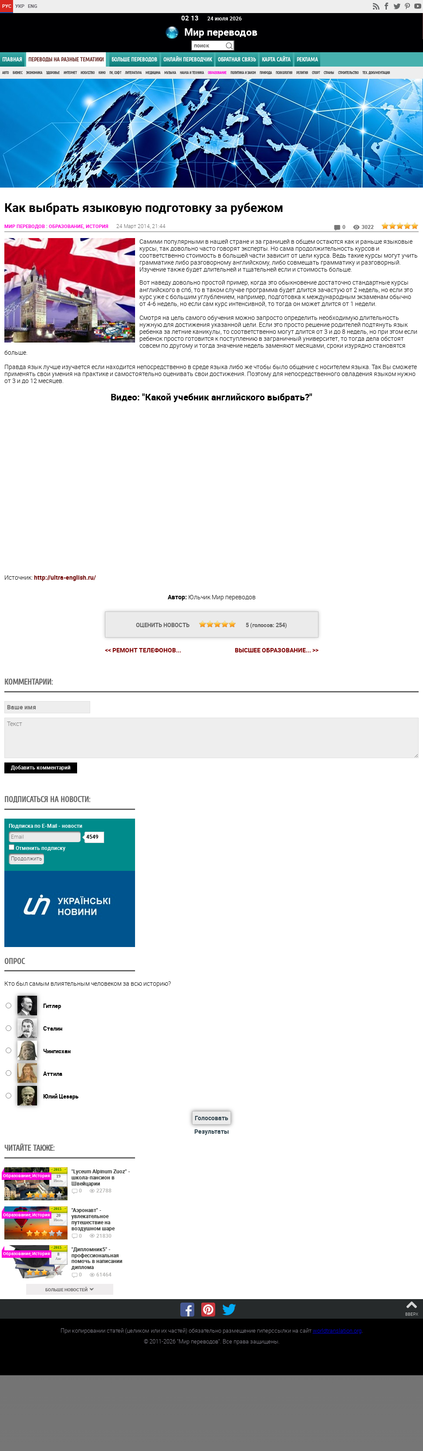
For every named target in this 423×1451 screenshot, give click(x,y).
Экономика (34, 73)
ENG (32, 6)
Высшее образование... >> (276, 650)
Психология (284, 73)
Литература (133, 73)
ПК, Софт (115, 73)
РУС (6, 6)
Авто (5, 73)
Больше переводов (134, 59)
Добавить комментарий (41, 767)
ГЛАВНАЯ (12, 59)
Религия (302, 73)
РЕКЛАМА (307, 59)
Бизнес (17, 73)
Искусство (88, 73)
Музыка (170, 73)
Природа (266, 73)
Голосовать (211, 1118)
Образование (217, 73)
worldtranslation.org (337, 1330)
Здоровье (53, 73)
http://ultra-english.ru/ (65, 578)
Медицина (153, 73)
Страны (329, 73)
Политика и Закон (243, 73)
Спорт (316, 73)
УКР (19, 6)
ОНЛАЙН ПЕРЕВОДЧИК (187, 59)
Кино (101, 73)
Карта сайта (276, 59)
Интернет (70, 73)
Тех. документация (376, 73)
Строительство (348, 73)
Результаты (211, 1132)
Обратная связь (237, 59)
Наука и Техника (192, 73)
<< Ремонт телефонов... (143, 650)
